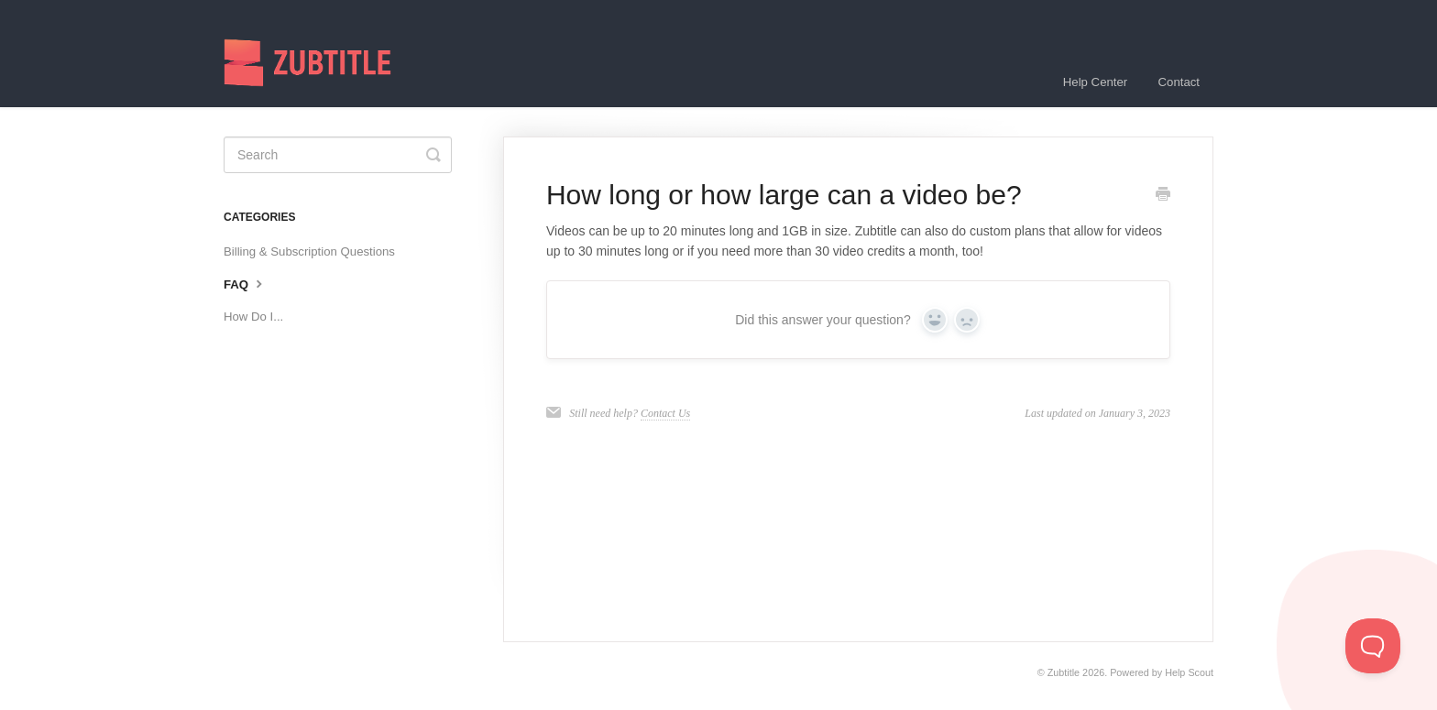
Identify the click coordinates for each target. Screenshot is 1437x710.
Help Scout (1189, 672)
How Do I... (253, 316)
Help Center (1095, 82)
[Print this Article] (1163, 196)
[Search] (338, 155)
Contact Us (665, 413)
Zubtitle (1064, 672)
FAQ (245, 283)
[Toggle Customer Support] (1372, 645)
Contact (1179, 82)
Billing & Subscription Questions (309, 251)
